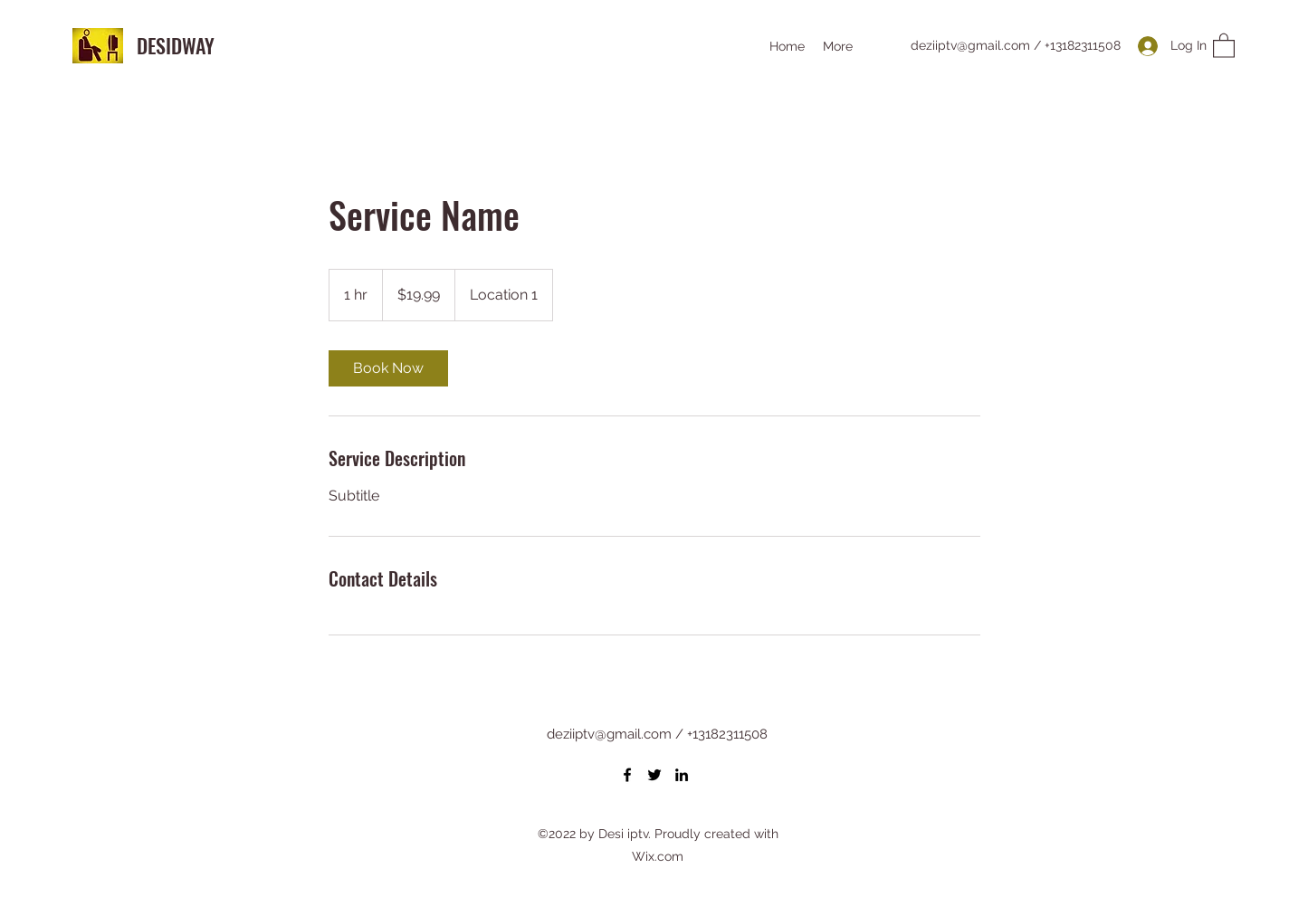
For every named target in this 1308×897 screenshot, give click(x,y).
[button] (1224, 45)
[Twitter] (654, 775)
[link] (388, 368)
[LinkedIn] (682, 775)
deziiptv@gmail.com (970, 45)
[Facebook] (627, 775)
